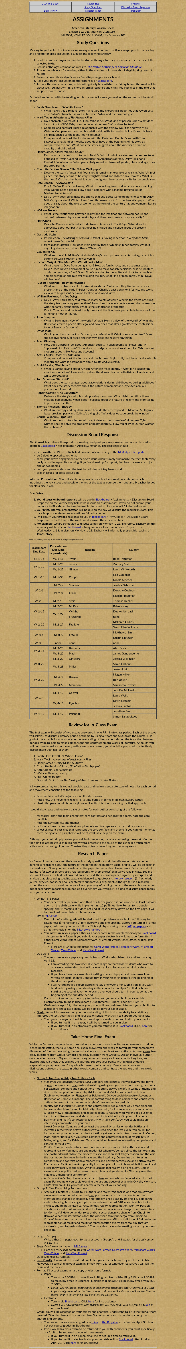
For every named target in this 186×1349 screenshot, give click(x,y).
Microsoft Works (144, 1249)
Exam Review (50, 10)
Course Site (93, 3)
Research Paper (93, 10)
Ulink (94, 1322)
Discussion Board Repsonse (135, 7)
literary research (124, 878)
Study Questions (93, 7)
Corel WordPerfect (106, 946)
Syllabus (135, 3)
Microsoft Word (129, 946)
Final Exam (135, 10)
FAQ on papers (136, 926)
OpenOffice (68, 950)
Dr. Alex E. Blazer (50, 3)
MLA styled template (131, 452)
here (145, 1025)
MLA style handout (89, 929)
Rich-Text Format (93, 950)
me (148, 1304)
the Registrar (110, 1322)
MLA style (51, 915)
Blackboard (105, 80)
